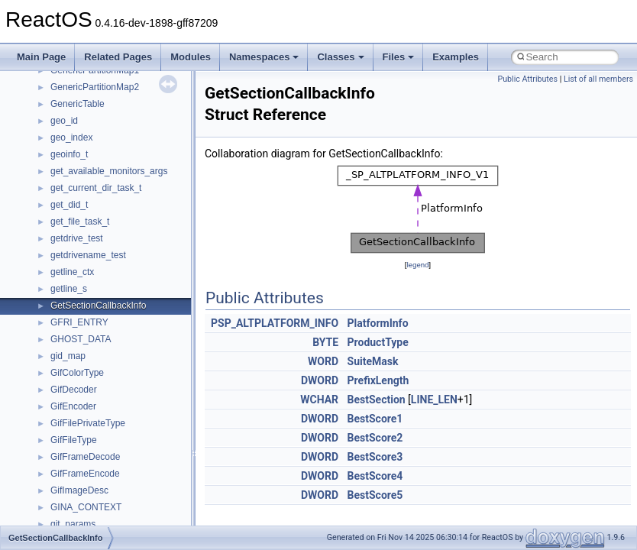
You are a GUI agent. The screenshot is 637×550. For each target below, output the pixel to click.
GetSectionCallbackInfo (98, 305)
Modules (190, 57)
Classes (340, 57)
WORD (323, 361)
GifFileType (73, 440)
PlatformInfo (378, 323)
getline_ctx (72, 272)
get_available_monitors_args (108, 171)
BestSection (377, 399)
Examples (455, 57)
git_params (72, 524)
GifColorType (77, 372)
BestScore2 (375, 438)
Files (399, 57)
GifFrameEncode (85, 473)
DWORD (319, 380)
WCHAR (319, 399)
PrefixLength (378, 380)
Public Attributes (527, 79)
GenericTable (77, 104)
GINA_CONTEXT (85, 507)
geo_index (71, 137)
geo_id (64, 120)
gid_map (68, 356)
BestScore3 (375, 457)
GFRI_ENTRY (79, 322)
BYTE (325, 342)
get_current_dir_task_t (95, 188)
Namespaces (264, 57)
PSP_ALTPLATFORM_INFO (274, 323)
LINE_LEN (434, 399)
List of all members (598, 79)
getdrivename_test (88, 255)
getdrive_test (76, 238)
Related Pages (118, 57)
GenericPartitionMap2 (94, 87)
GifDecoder (73, 389)
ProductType (378, 342)
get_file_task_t (79, 221)
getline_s (68, 288)
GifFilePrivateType (87, 423)
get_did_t (69, 204)
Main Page (41, 57)
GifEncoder (73, 406)
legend (417, 264)
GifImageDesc (79, 490)
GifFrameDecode (85, 456)
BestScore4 (375, 476)
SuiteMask (373, 361)
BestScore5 (375, 495)
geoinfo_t (69, 154)
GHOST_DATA (81, 339)
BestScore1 (375, 418)
